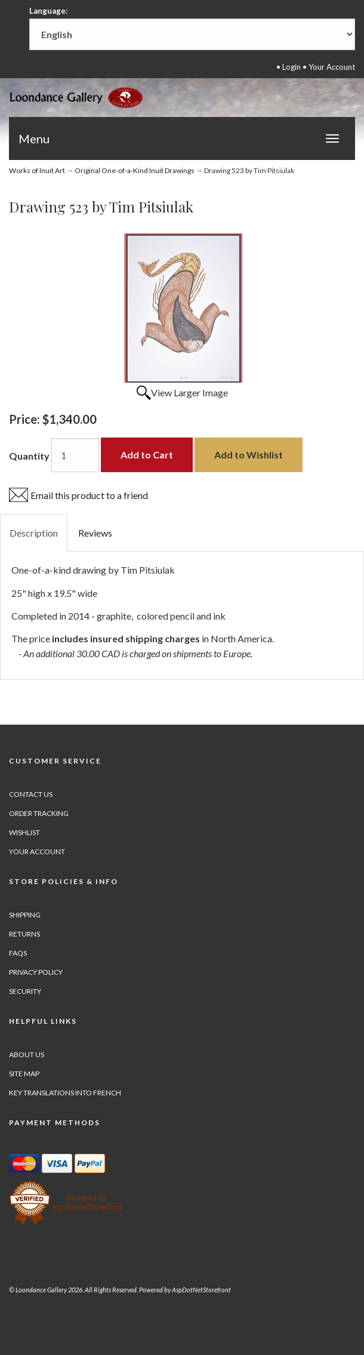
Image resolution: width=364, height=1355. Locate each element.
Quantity (29, 455)
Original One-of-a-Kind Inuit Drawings (135, 170)
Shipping (25, 914)
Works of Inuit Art (37, 170)
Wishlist (24, 832)
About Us (26, 1054)
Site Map (24, 1073)
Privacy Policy (36, 972)
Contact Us (31, 794)
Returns (24, 933)
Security (25, 991)
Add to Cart (147, 454)
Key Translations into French (65, 1092)
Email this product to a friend (89, 495)
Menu (34, 138)
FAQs (18, 952)
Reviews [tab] (95, 532)
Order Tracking (39, 813)
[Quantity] (75, 455)
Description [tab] (34, 532)
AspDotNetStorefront (201, 1290)
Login (291, 67)
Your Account (332, 67)
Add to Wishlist (248, 454)
